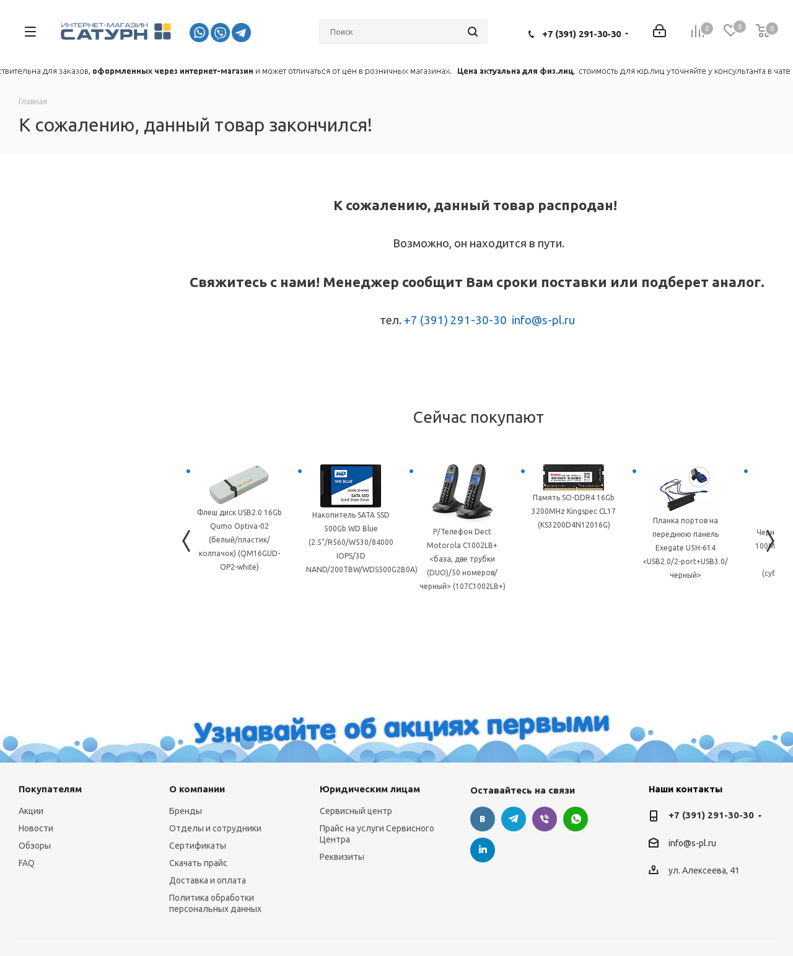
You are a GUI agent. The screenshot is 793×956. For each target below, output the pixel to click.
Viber (544, 819)
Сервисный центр (356, 811)
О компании (197, 789)
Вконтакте (482, 819)
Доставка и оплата (207, 880)
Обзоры (35, 846)
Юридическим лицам (370, 789)
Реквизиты (342, 857)
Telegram (513, 819)
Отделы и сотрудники (215, 828)
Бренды (185, 811)
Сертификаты (197, 846)
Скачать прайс (198, 863)
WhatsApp (575, 819)
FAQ (27, 863)
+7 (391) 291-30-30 (581, 34)
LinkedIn (482, 850)
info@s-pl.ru (543, 320)
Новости (36, 828)
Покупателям (50, 789)
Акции (31, 811)
